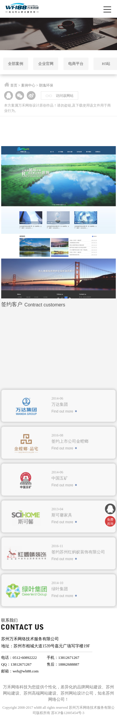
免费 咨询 (110, 521)
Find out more (62, 464)
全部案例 (15, 63)
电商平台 (75, 63)
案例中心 (28, 87)
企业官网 (46, 63)
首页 (13, 87)
